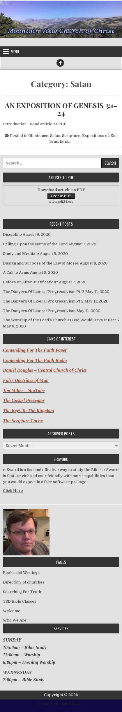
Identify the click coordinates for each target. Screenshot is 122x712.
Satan (55, 135)
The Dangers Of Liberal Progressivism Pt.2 (43, 301)
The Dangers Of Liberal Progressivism (39, 311)
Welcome (11, 611)
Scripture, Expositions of (85, 135)
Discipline (12, 234)
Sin (113, 135)
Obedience (38, 135)
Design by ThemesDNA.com (61, 704)
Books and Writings (21, 572)
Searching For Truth (22, 592)
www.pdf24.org (61, 202)
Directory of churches (24, 582)
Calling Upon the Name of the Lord (35, 244)
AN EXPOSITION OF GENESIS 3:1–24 (61, 109)
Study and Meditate (21, 253)
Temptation (59, 141)
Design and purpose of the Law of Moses (41, 263)
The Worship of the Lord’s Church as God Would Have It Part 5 (61, 320)
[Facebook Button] (60, 63)
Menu (15, 52)
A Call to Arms (16, 272)
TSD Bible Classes (19, 601)
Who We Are (14, 620)
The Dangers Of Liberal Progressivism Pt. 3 (43, 291)
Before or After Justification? (30, 282)
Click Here (13, 490)
